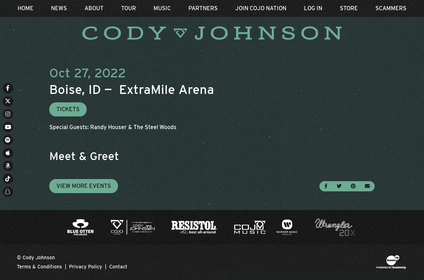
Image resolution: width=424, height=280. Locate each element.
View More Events (83, 186)
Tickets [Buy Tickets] (68, 109)
